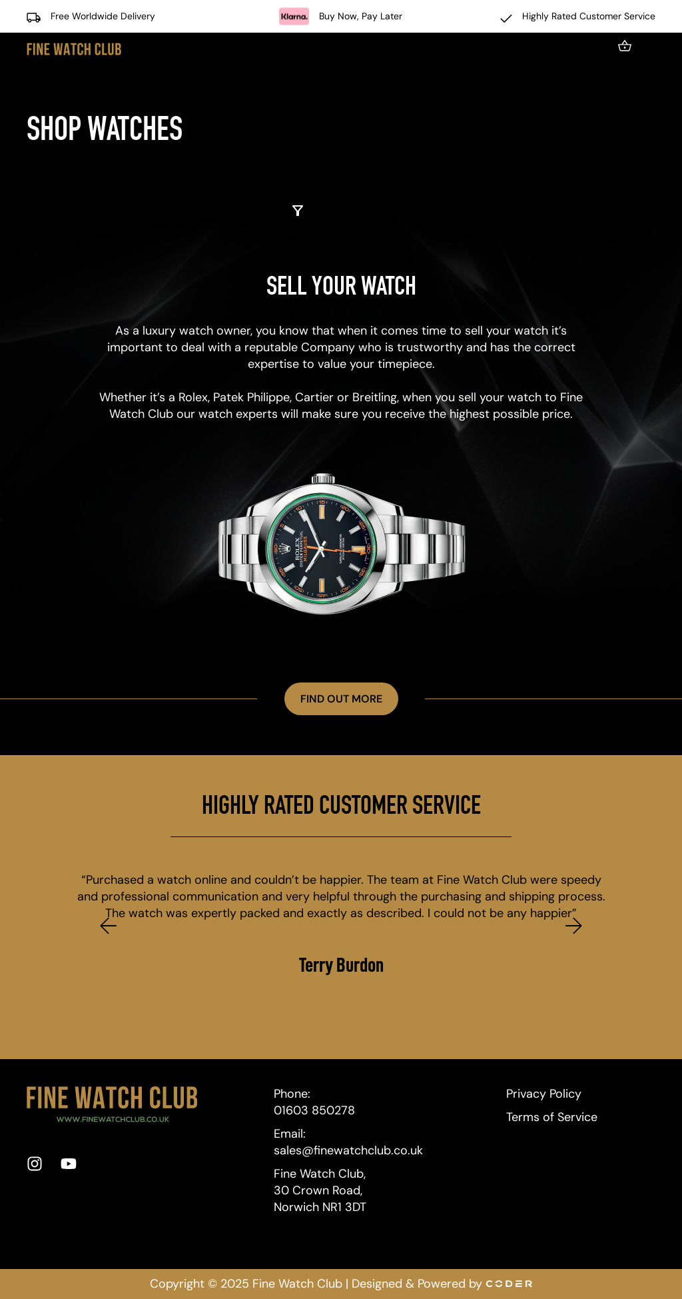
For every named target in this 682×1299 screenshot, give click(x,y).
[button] (108, 925)
